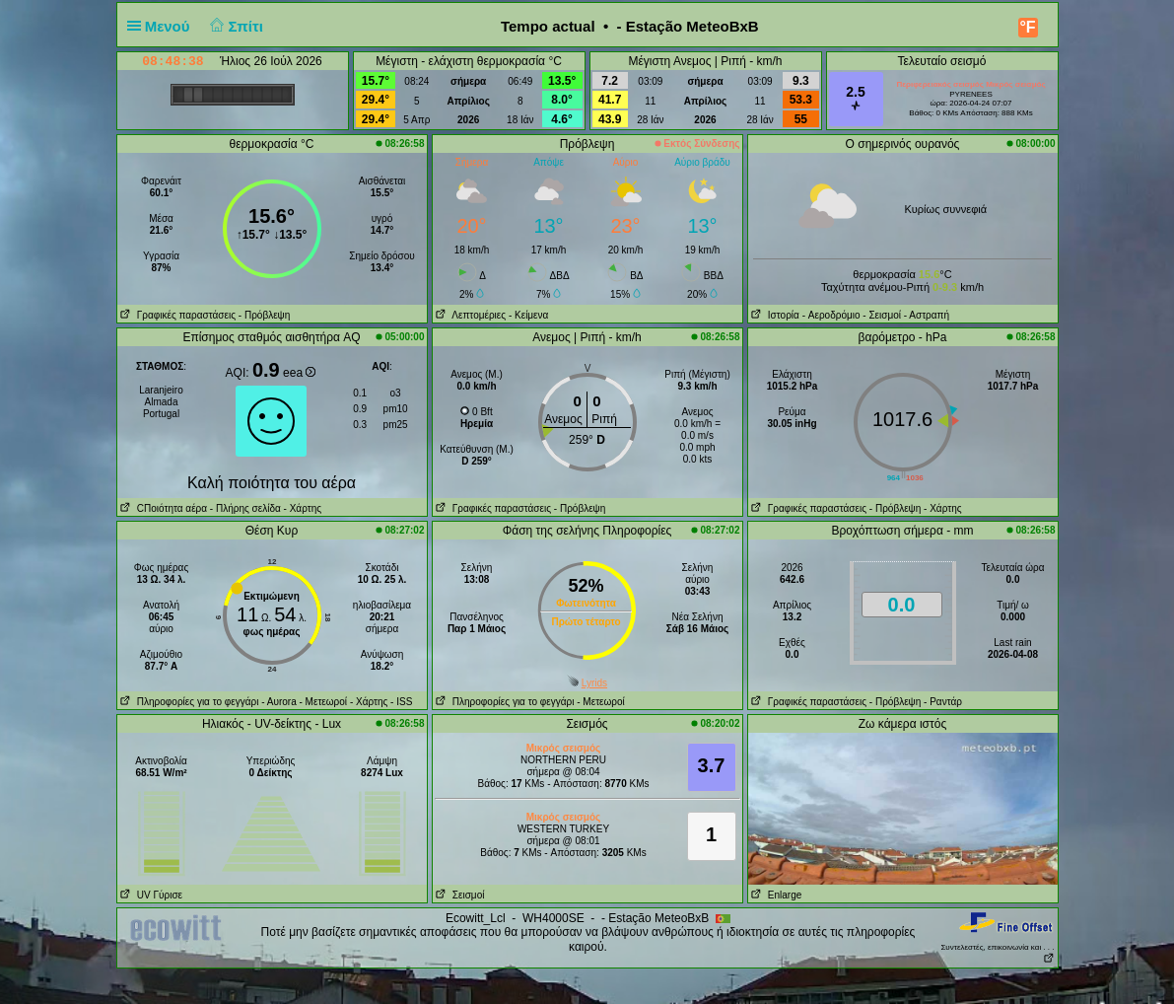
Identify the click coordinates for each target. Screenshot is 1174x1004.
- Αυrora (278, 701)
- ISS (401, 701)
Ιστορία (773, 315)
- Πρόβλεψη (264, 315)
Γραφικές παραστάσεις (177, 315)
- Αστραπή (926, 315)
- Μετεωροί (324, 701)
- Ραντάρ (943, 701)
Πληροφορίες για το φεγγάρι (188, 701)
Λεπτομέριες (470, 315)
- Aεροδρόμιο (831, 315)
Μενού (162, 26)
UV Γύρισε (150, 895)
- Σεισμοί (882, 315)
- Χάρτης (301, 508)
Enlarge (775, 895)
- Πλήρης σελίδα (245, 508)
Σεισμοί (459, 895)
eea (299, 373)
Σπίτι (234, 26)
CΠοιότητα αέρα (162, 508)
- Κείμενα (528, 315)
